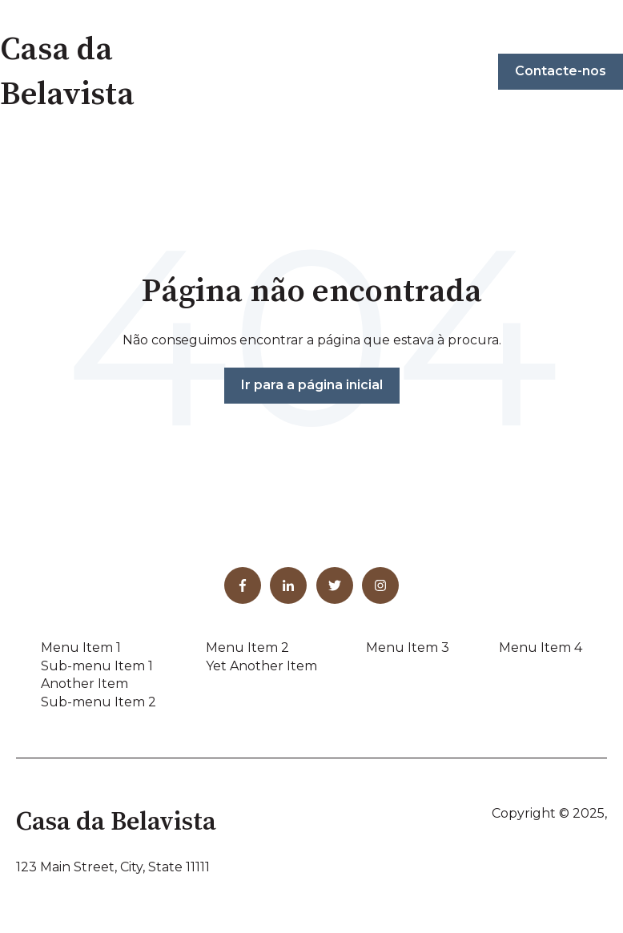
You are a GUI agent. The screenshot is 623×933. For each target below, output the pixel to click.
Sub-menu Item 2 (98, 702)
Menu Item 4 (540, 647)
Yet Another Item (261, 666)
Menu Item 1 (81, 647)
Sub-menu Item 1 (97, 666)
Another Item (84, 683)
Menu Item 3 (407, 647)
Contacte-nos (560, 70)
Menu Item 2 (247, 647)
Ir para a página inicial (312, 384)
